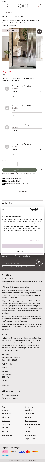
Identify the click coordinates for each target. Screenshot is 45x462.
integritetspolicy (31, 267)
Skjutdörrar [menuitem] (6, 421)
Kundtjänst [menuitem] (28, 410)
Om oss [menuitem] (27, 431)
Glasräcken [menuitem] (6, 428)
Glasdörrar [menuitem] (6, 417)
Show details (34, 240)
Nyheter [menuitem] (5, 410)
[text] (22, 72)
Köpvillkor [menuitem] (28, 417)
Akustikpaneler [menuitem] (7, 424)
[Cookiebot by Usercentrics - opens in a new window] (29, 209)
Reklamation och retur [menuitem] (32, 424)
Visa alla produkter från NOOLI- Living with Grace (18, 173)
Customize (22, 251)
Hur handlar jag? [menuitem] (30, 413)
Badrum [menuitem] (5, 431)
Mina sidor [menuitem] (28, 428)
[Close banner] (42, 209)
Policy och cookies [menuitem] (31, 421)
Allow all (22, 246)
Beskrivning (7, 203)
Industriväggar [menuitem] (7, 413)
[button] (37, 5)
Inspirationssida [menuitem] (30, 435)
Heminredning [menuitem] (7, 435)
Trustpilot (4, 1)
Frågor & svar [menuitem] (30, 439)
